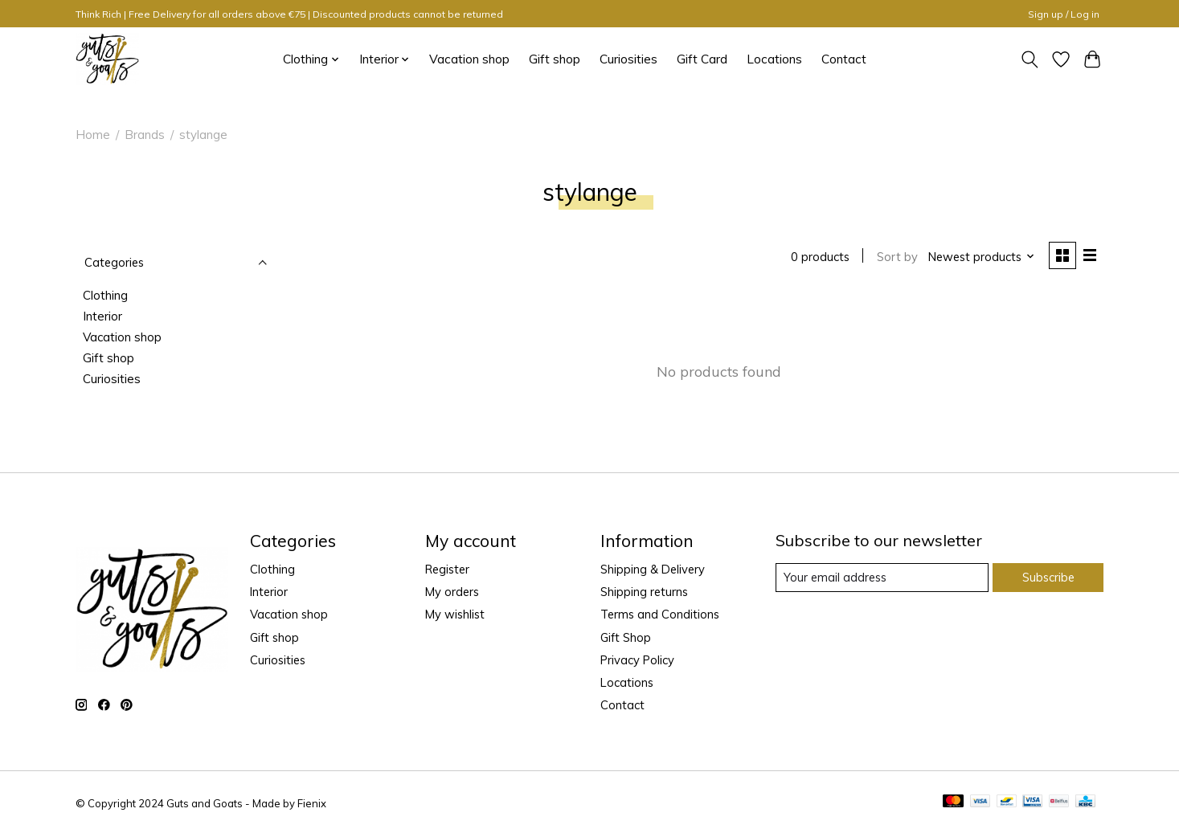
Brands (145, 134)
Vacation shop (469, 59)
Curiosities (628, 59)
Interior (102, 316)
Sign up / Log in (1063, 14)
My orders (452, 591)
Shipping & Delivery (652, 569)
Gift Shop (625, 637)
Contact (843, 59)
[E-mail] (882, 577)
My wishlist (455, 615)
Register (447, 569)
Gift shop (554, 59)
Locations (774, 59)
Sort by (897, 256)
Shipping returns (644, 591)
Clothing (105, 295)
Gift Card (702, 59)
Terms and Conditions (659, 615)
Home (93, 134)
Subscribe (1048, 577)
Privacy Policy (637, 660)
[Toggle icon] (1030, 59)
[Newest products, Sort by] (981, 256)
